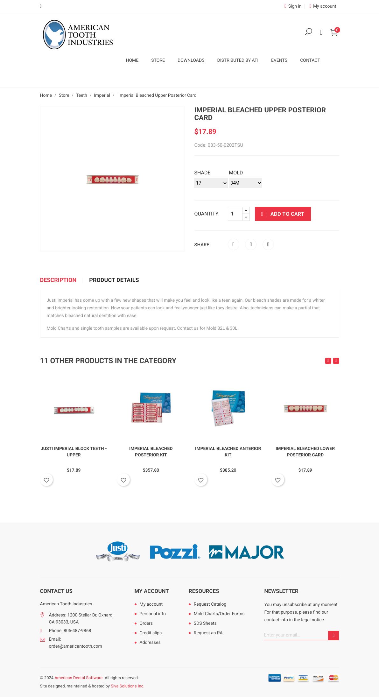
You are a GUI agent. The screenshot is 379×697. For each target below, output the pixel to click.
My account (152, 591)
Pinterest (268, 244)
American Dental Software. (78, 678)
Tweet (250, 244)
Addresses (150, 642)
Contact (310, 60)
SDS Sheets (205, 623)
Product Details (114, 280)
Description (58, 280)
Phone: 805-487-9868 (70, 630)
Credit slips (151, 633)
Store (158, 60)
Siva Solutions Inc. (127, 686)
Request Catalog (210, 604)
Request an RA (208, 633)
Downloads (191, 60)
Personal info (153, 613)
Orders (146, 623)
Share (233, 244)
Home (132, 60)
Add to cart (283, 214)
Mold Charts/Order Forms (219, 613)
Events (279, 60)
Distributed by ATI (237, 60)
